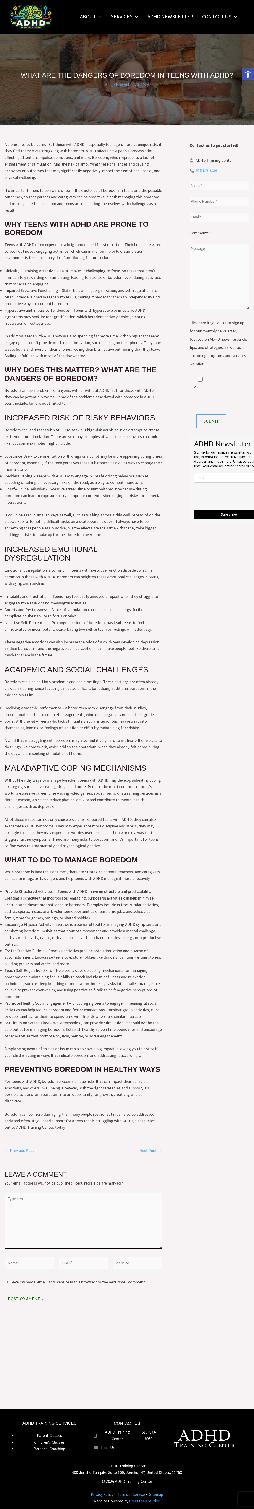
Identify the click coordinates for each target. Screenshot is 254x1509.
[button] (248, 74)
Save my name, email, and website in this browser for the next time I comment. (78, 1286)
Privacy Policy (101, 1494)
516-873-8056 (207, 170)
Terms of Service (131, 1494)
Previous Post (19, 1151)
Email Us (107, 1447)
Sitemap (157, 1494)
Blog (109, 84)
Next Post (150, 1151)
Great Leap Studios (145, 1501)
